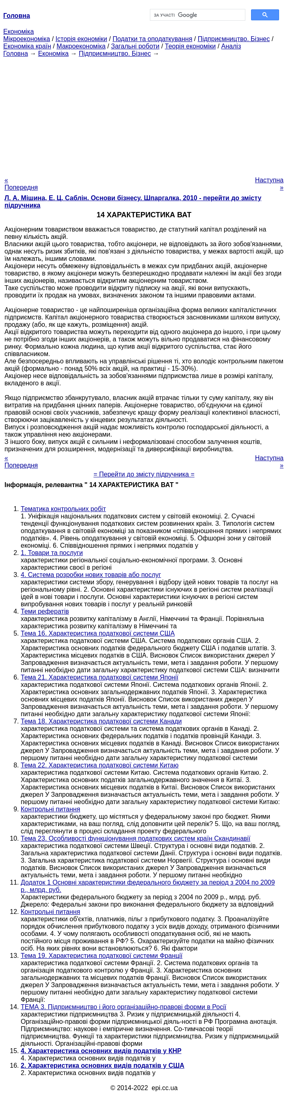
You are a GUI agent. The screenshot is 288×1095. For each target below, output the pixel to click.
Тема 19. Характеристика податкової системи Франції (101, 955)
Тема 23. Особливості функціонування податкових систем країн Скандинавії (135, 838)
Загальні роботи (135, 46)
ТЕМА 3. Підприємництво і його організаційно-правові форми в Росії (123, 1006)
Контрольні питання (50, 809)
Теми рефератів (45, 611)
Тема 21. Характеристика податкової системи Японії (99, 677)
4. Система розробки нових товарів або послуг (91, 574)
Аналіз (231, 46)
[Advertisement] (144, 114)
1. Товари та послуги (52, 552)
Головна (15, 53)
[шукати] (197, 15)
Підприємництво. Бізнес (234, 38)
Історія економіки (81, 38)
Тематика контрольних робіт (63, 508)
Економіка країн (27, 46)
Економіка (18, 31)
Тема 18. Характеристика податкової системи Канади (101, 721)
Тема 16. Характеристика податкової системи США (98, 633)
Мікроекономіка (26, 38)
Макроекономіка (81, 46)
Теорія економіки (190, 46)
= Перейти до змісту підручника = (144, 474)
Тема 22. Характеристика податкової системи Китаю (99, 765)
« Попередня (21, 184)
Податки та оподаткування (152, 38)
